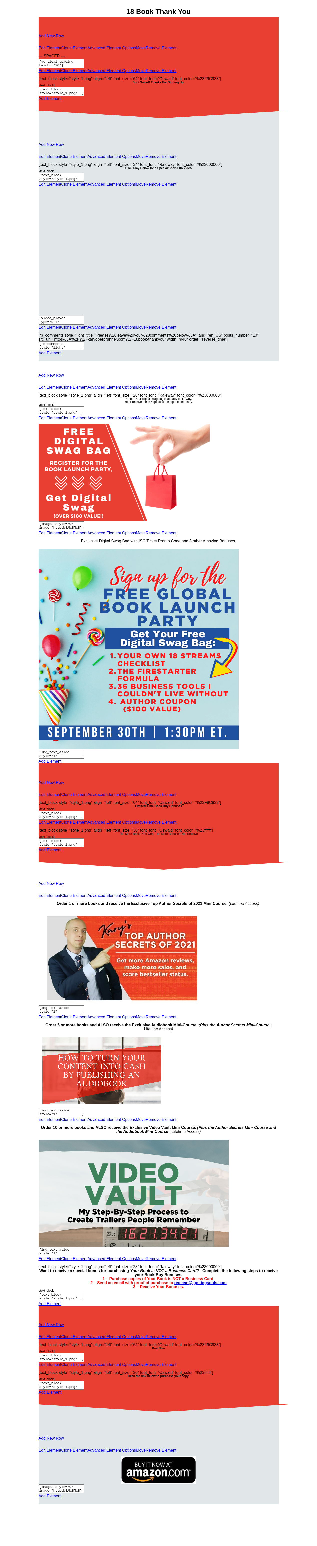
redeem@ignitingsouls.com (200, 1302)
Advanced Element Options (111, 48)
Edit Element (50, 48)
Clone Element (74, 48)
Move (141, 48)
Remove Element (161, 48)
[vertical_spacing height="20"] (64, 64)
